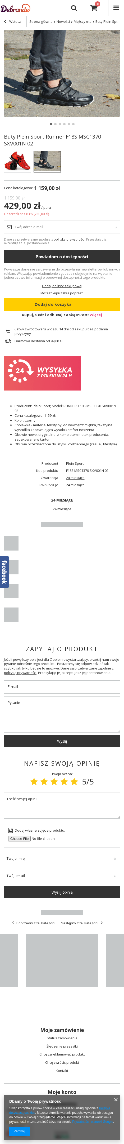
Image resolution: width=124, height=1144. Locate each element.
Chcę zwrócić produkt (62, 1063)
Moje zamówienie (62, 1030)
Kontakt (62, 1071)
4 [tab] (64, 124)
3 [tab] (60, 124)
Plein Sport (75, 463)
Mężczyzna (82, 21)
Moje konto (62, 1092)
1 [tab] (51, 124)
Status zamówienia (62, 1038)
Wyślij (62, 741)
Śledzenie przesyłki (62, 1046)
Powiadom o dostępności (62, 257)
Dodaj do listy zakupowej (62, 286)
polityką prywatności (69, 239)
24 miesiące (75, 478)
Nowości (63, 21)
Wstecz (12, 22)
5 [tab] (69, 124)
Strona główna (41, 21)
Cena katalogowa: (18, 188)
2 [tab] (55, 124)
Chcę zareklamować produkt (62, 1054)
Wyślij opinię (62, 892)
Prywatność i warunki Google (92, 1122)
